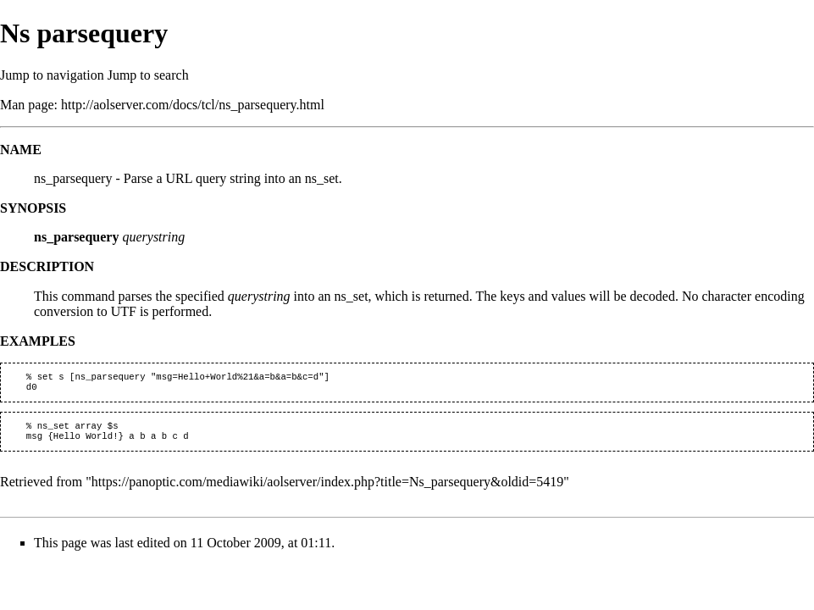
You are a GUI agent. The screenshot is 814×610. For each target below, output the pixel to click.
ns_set (351, 296)
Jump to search (148, 75)
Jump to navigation (52, 75)
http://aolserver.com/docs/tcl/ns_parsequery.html (192, 104)
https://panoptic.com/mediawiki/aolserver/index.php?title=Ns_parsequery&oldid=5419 (327, 488)
